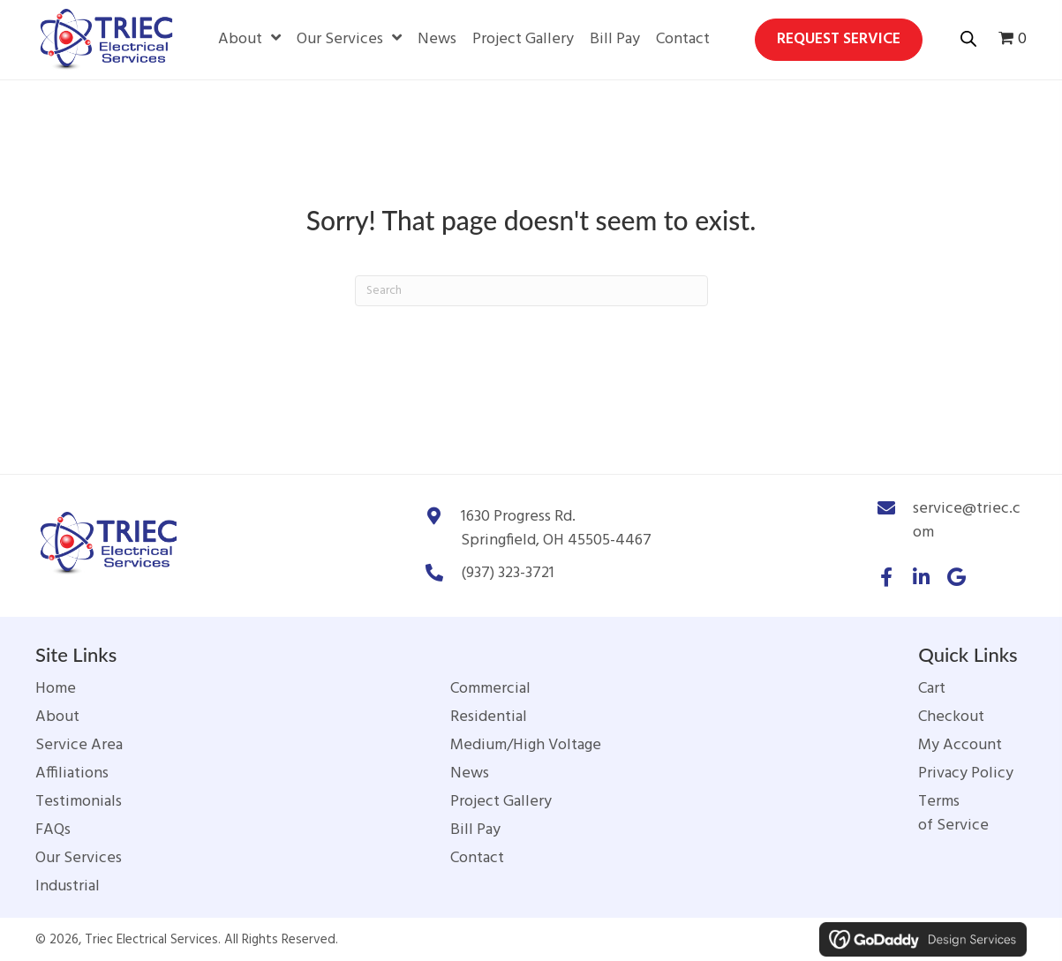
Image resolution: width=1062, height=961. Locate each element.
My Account (960, 745)
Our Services (78, 858)
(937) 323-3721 (507, 573)
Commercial (490, 689)
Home (55, 689)
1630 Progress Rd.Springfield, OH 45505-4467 (556, 528)
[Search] (531, 290)
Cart (931, 689)
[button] (886, 577)
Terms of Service (953, 813)
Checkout (951, 717)
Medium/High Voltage (525, 745)
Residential (488, 717)
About (57, 717)
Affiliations (72, 773)
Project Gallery (501, 802)
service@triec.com (967, 520)
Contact (477, 858)
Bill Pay (475, 830)
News (469, 773)
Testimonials (78, 802)
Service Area (79, 745)
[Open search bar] (968, 37)
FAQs (53, 830)
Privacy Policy (965, 773)
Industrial (67, 886)
